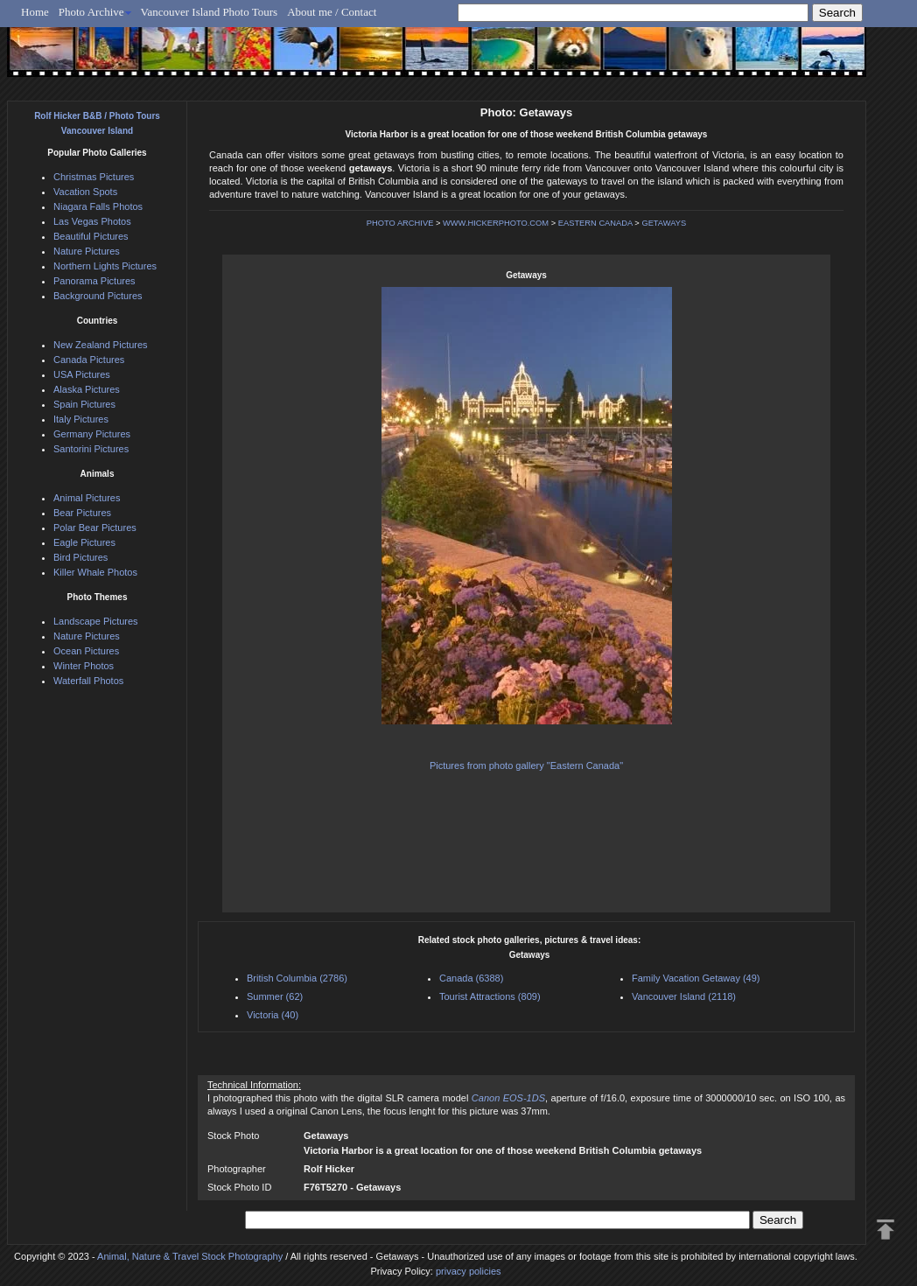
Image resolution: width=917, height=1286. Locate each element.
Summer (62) (275, 996)
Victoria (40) (272, 1015)
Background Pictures (98, 295)
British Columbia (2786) (297, 978)
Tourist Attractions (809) (490, 996)
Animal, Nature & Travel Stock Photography (190, 1256)
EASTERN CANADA (595, 223)
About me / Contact (331, 11)
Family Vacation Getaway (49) (696, 978)
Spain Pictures (84, 404)
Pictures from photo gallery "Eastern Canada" (526, 765)
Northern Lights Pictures (105, 266)
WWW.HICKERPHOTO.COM (496, 223)
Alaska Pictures (86, 389)
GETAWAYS (663, 223)
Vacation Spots (85, 191)
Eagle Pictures (84, 542)
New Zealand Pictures (100, 344)
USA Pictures (81, 374)
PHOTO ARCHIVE (400, 223)
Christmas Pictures (93, 176)
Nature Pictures (86, 251)
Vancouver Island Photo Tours (209, 11)
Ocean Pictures (86, 651)
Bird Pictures (80, 557)
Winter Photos (83, 665)
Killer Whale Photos (95, 572)
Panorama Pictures (94, 281)
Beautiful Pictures (91, 236)
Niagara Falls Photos (98, 206)
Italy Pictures (80, 419)
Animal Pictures (86, 498)
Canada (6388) (471, 978)
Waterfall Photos (88, 680)
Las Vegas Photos (92, 221)
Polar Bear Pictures (94, 527)
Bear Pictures (82, 512)
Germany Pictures (91, 434)
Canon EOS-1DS (508, 1098)
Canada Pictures (88, 359)
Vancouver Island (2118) (684, 996)
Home (35, 11)
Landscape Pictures (95, 621)
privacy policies (468, 1271)
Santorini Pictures (91, 449)
